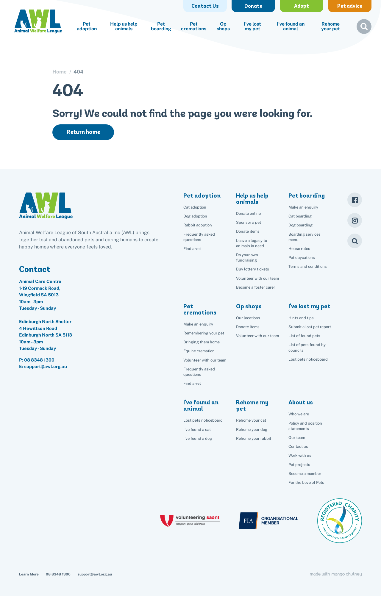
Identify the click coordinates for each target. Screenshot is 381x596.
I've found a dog (197, 438)
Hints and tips (301, 318)
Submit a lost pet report (309, 327)
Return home (83, 132)
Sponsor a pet (248, 222)
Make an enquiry (303, 207)
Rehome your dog (251, 429)
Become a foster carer (255, 287)
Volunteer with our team (257, 278)
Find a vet (192, 248)
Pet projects (299, 464)
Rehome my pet (252, 405)
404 (78, 71)
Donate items (248, 231)
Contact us (298, 446)
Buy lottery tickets (252, 269)
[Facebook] (354, 200)
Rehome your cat (251, 420)
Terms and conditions (307, 266)
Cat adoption (194, 207)
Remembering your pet (203, 333)
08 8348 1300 (39, 359)
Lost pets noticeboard (308, 359)
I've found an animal (291, 26)
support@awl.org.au (95, 574)
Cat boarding (300, 216)
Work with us (299, 455)
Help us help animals (124, 26)
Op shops (223, 26)
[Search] (354, 241)
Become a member (304, 473)
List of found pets (304, 336)
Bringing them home (201, 342)
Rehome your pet (330, 26)
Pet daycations (301, 257)
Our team (296, 437)
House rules (299, 248)
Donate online (248, 213)
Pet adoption (87, 26)
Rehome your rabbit (253, 438)
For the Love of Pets (306, 482)
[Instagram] (354, 220)
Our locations (248, 318)
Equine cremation (199, 351)
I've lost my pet (252, 26)
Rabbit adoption (197, 225)
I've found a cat (197, 429)
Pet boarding (161, 26)
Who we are (298, 414)
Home (59, 71)
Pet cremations (193, 26)
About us (300, 402)
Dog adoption (195, 216)
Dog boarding (300, 225)
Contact (34, 269)
